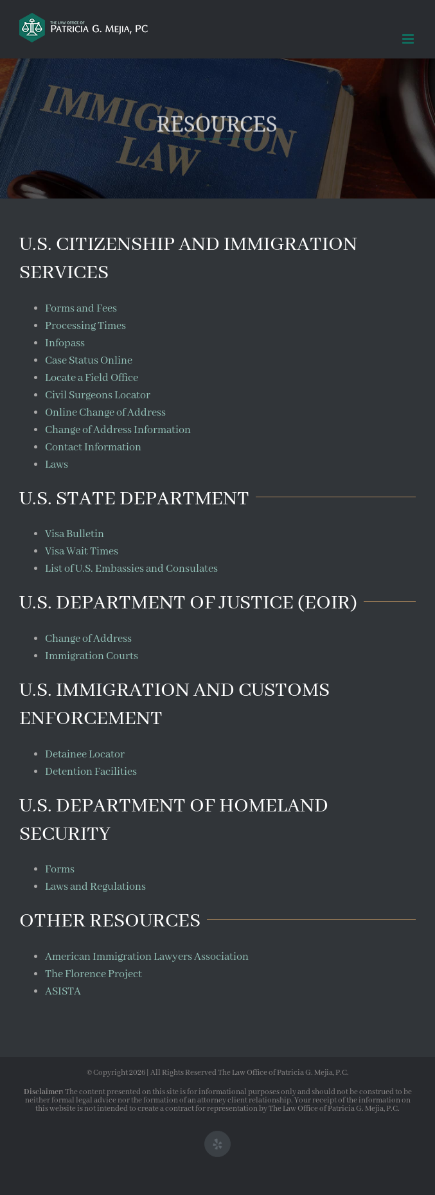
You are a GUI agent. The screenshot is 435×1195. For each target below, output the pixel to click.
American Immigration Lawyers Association (147, 957)
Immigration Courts (91, 656)
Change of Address (88, 639)
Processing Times (85, 326)
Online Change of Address (105, 413)
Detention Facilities (91, 772)
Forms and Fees (81, 308)
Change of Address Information (118, 430)
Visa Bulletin (74, 534)
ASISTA (63, 991)
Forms (60, 869)
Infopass (65, 343)
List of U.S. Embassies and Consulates (131, 569)
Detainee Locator (85, 754)
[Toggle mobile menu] (409, 39)
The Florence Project (93, 974)
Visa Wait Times (81, 551)
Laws (56, 465)
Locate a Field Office (91, 378)
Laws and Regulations (95, 887)
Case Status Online (88, 360)
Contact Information (93, 447)
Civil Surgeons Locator (97, 395)
